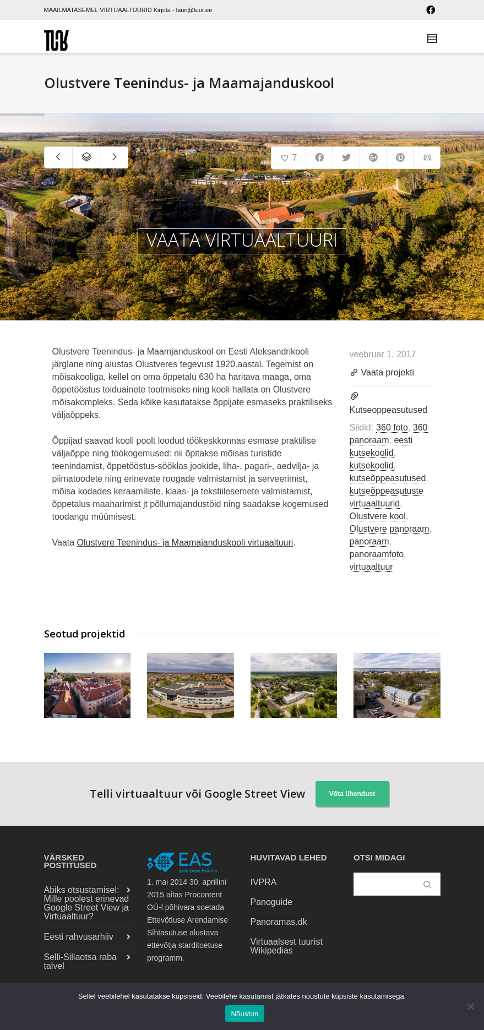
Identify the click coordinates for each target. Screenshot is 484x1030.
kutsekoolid (372, 465)
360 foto (392, 427)
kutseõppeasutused (388, 478)
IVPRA (264, 882)
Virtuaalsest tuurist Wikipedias (287, 946)
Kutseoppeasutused (388, 410)
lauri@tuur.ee (194, 10)
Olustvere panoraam (389, 528)
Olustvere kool (378, 516)
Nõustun (244, 1014)
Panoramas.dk (279, 922)
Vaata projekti (382, 373)
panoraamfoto (377, 554)
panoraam (369, 541)
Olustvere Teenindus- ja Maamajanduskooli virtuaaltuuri (185, 542)
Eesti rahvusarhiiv (78, 936)
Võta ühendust (352, 794)
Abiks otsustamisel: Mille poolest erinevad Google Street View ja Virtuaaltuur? (86, 903)
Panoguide (272, 902)
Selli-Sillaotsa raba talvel (80, 961)
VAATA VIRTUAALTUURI (242, 240)
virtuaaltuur (371, 566)
